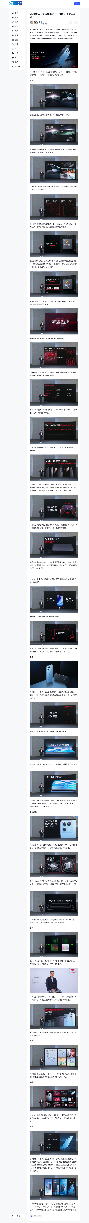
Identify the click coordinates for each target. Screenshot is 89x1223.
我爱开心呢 (38, 22)
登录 (77, 3)
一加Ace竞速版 (37, 1216)
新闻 (42, 24)
